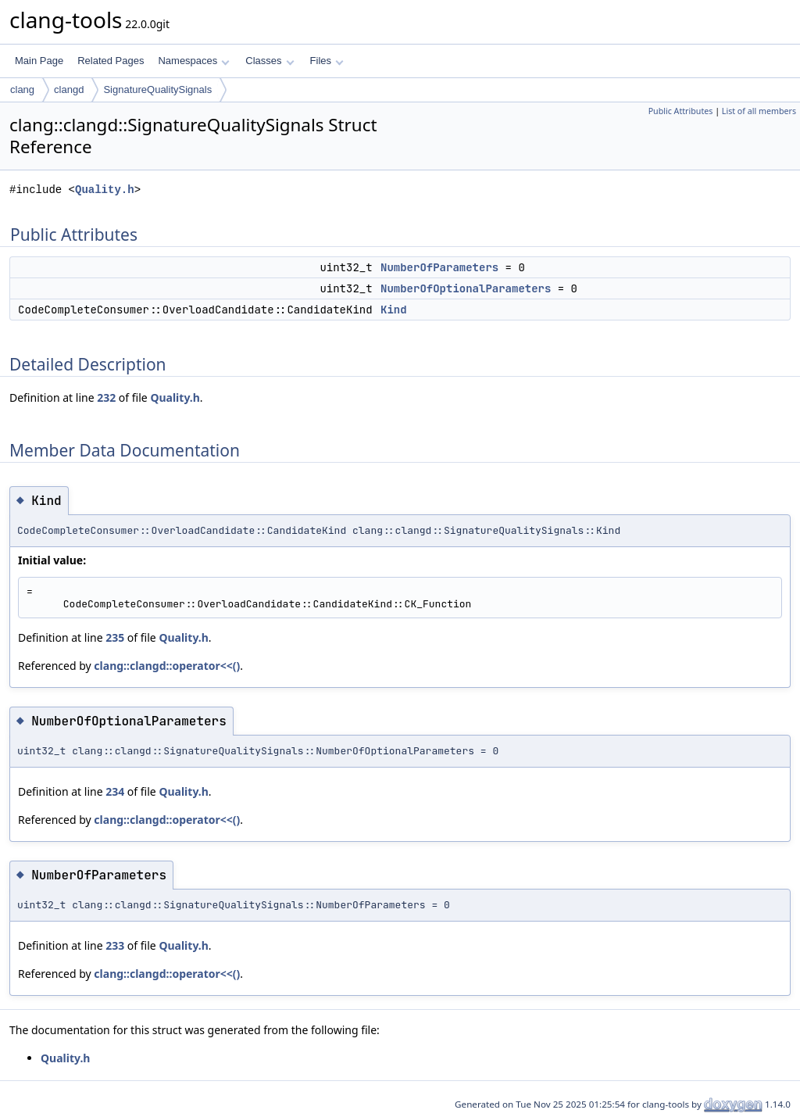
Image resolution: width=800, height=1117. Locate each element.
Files (327, 60)
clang (22, 89)
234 (114, 791)
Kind (393, 310)
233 (114, 945)
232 (106, 397)
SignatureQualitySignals (157, 89)
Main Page (39, 60)
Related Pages (110, 60)
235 (114, 637)
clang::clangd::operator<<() (167, 665)
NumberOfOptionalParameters (465, 288)
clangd (69, 89)
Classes (269, 60)
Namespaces (193, 60)
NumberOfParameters (439, 267)
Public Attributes (680, 111)
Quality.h (104, 189)
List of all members (759, 111)
